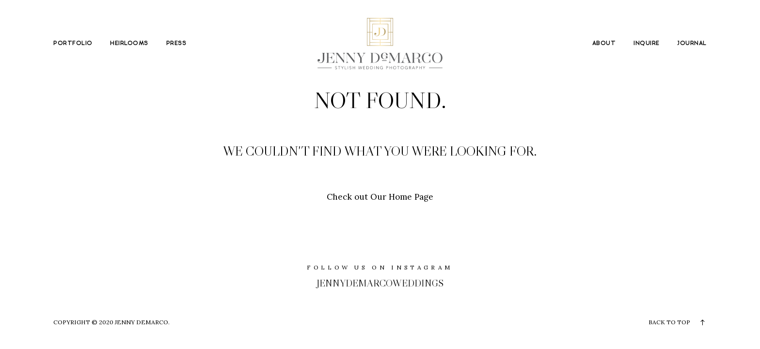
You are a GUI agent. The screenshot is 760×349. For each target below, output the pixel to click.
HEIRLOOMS (129, 44)
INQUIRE (646, 44)
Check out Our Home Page (380, 196)
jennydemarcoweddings (380, 283)
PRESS (176, 44)
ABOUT (604, 44)
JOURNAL (691, 44)
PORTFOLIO (72, 44)
